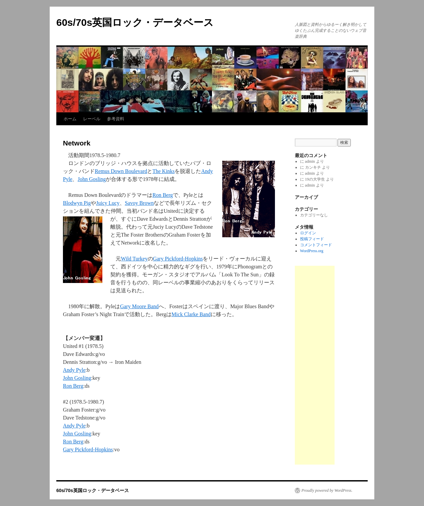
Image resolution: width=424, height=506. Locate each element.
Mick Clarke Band (191, 314)
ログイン (308, 233)
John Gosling (92, 179)
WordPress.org (311, 251)
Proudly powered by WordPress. (326, 490)
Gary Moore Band (139, 306)
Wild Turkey (134, 258)
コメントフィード (316, 245)
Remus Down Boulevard (121, 171)
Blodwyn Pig (77, 203)
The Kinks (163, 171)
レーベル (91, 118)
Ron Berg (162, 195)
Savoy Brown (139, 203)
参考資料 (115, 118)
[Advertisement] (315, 365)
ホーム (70, 118)
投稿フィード (312, 239)
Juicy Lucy (108, 203)
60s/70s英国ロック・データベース (135, 22)
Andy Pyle (74, 370)
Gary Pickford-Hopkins (178, 258)
